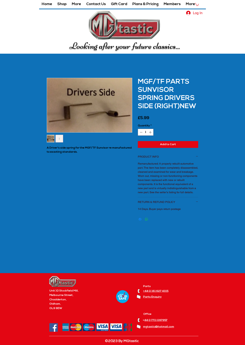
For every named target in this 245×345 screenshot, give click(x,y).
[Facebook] (53, 327)
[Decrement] (140, 132)
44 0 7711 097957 (155, 320)
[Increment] (150, 132)
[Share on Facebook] (140, 219)
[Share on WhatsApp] (146, 219)
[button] (76, 4)
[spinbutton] (145, 132)
